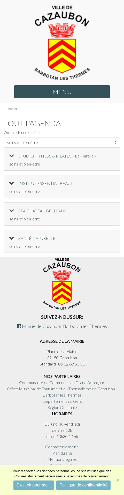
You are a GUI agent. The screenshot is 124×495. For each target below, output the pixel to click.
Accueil (13, 109)
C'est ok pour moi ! (34, 485)
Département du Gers (62, 401)
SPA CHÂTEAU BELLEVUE (42, 210)
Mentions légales (62, 459)
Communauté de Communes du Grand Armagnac (62, 382)
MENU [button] (62, 91)
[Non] (117, 480)
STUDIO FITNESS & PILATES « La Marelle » (57, 155)
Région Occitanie (62, 407)
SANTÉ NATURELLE (37, 238)
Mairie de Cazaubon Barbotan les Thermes (62, 326)
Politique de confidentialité (83, 485)
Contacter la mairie (62, 446)
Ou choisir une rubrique (22, 132)
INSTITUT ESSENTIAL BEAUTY (46, 183)
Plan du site (62, 452)
